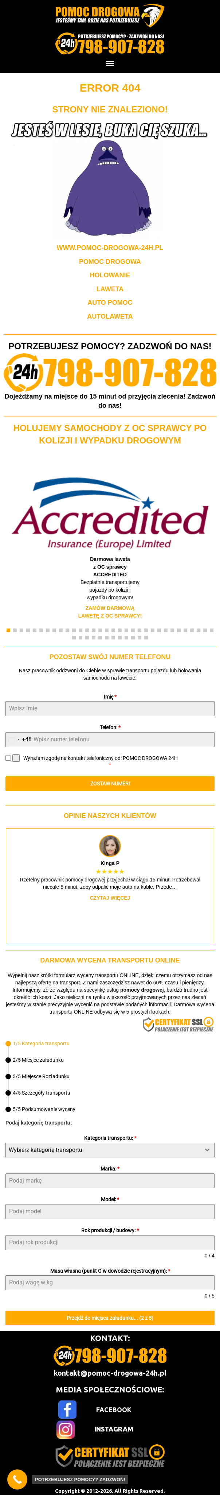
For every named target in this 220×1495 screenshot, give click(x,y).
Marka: (110, 1169)
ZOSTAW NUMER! (110, 784)
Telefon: (110, 727)
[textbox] (103, 1150)
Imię (110, 697)
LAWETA (110, 289)
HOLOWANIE (110, 275)
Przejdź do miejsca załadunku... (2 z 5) (110, 1318)
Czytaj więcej (110, 898)
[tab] (37, 1043)
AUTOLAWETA (110, 316)
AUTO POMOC (110, 302)
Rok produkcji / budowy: (110, 1230)
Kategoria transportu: (110, 1138)
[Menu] (110, 63)
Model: (110, 1199)
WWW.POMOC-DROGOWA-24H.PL (110, 247)
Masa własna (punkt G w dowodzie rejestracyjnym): (110, 1271)
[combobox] (19, 740)
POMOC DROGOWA (110, 261)
